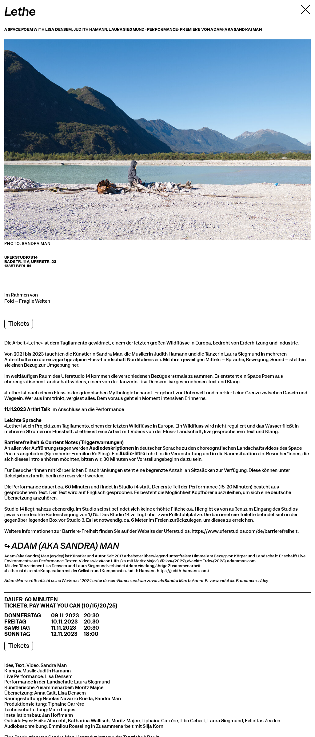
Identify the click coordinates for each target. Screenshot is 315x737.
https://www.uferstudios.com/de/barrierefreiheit (245, 531)
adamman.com (241, 561)
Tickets (18, 324)
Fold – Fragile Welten (27, 301)
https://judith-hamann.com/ (183, 570)
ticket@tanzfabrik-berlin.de (34, 476)
